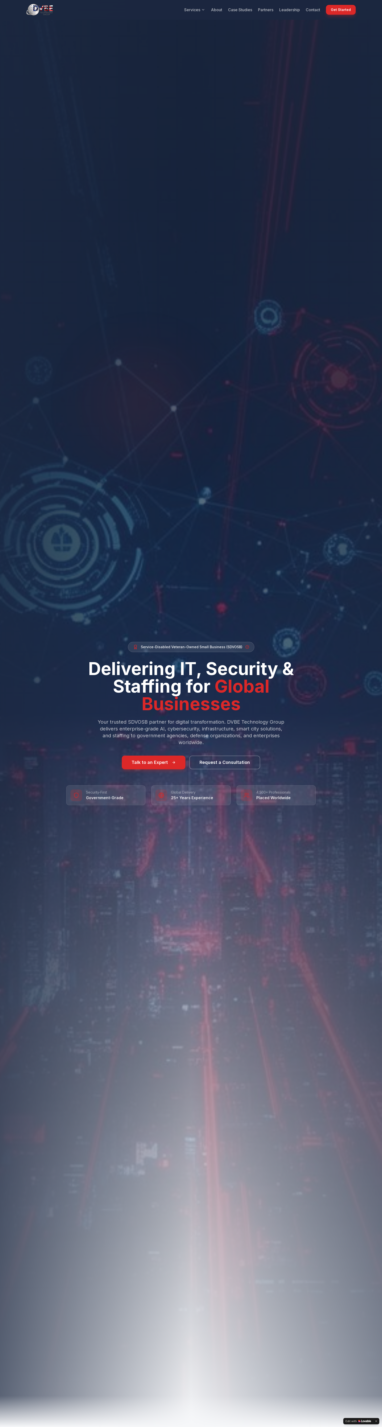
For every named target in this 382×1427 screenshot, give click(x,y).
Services (194, 9)
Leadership (289, 9)
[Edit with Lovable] (358, 1421)
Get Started (341, 10)
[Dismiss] (376, 1421)
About (216, 9)
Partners (265, 9)
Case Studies (240, 9)
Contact (313, 9)
